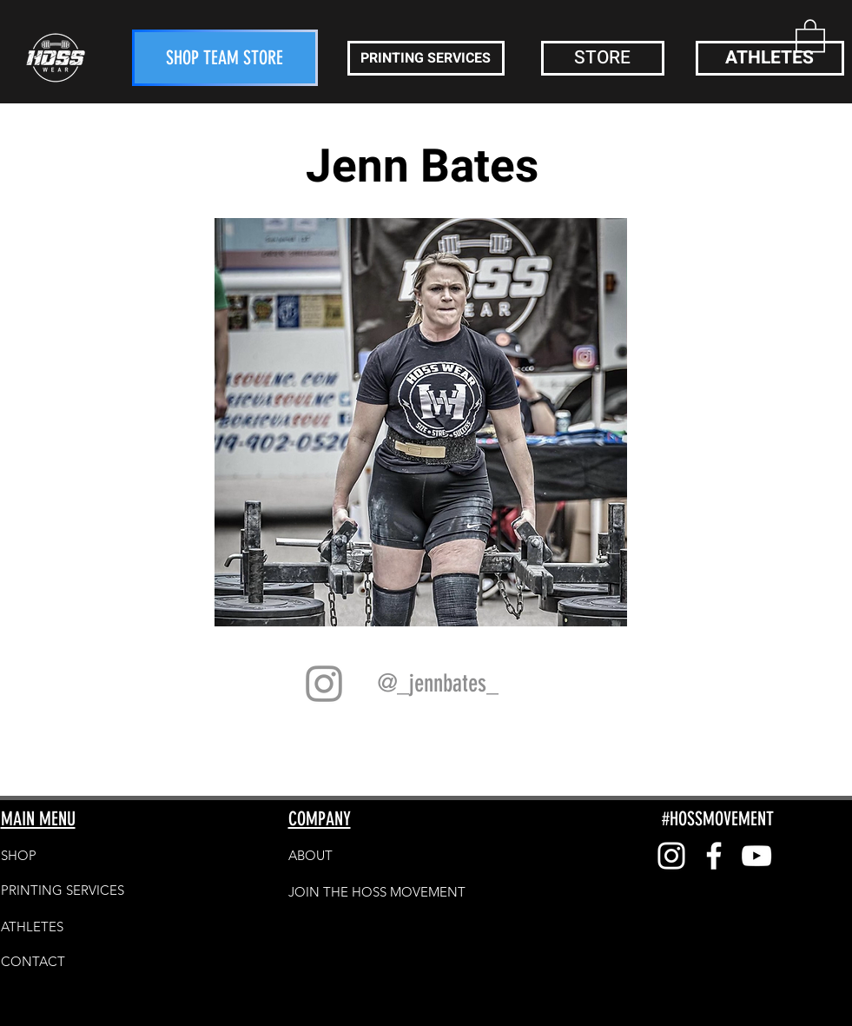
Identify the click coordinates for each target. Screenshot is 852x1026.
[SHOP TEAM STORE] (225, 58)
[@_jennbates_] (438, 684)
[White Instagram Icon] (671, 855)
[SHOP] (62, 854)
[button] (810, 34)
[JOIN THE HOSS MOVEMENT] (377, 891)
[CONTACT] (62, 960)
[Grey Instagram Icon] (324, 683)
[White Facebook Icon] (714, 855)
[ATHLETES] (770, 58)
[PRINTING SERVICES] (426, 58)
